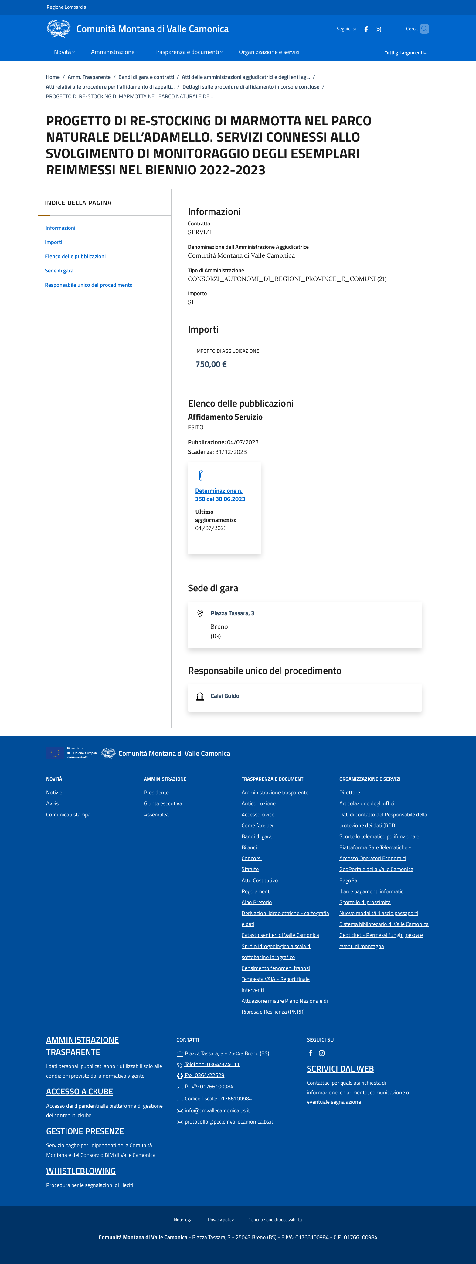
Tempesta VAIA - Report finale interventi (276, 984)
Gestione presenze (85, 1130)
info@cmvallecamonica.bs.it (213, 1110)
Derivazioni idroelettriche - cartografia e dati (285, 918)
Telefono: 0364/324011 (208, 1064)
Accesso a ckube (79, 1091)
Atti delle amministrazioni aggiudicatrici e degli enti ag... (246, 77)
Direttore (349, 792)
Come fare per (258, 825)
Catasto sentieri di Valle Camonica (280, 935)
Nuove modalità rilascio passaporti (378, 913)
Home (53, 77)
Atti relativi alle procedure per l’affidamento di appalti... (110, 87)
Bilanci (249, 847)
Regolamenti (256, 891)
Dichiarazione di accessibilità (274, 1219)
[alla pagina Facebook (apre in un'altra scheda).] (356, 28)
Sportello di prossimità (365, 902)
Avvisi (53, 803)
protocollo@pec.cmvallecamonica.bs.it (224, 1121)
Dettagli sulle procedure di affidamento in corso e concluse (250, 87)
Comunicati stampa (68, 814)
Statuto (250, 869)
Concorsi (252, 858)
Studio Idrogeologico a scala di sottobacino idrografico (276, 951)
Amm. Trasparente (89, 77)
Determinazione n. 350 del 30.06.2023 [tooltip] (220, 494)
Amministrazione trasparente (275, 792)
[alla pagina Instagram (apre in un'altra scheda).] (368, 28)
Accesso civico (258, 814)
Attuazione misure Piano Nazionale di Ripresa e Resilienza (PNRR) (285, 1006)
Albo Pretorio (285, 901)
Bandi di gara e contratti (146, 77)
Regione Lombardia (66, 7)
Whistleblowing (81, 1170)
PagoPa (376, 879)
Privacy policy (221, 1219)
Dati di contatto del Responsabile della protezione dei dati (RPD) (383, 820)
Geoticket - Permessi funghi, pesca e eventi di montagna (384, 940)
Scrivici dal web (340, 1068)
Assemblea (156, 814)
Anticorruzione (259, 803)
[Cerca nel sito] (422, 29)
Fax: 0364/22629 (200, 1075)
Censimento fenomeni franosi (276, 968)
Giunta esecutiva (163, 803)
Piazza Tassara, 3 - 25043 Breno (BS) (237, 1052)
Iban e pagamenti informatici (372, 891)
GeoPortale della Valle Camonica (384, 868)
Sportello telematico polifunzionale (379, 836)
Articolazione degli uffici (366, 803)
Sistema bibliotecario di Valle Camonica (384, 923)
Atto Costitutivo (287, 879)
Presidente (156, 792)
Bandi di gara (257, 836)
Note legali (184, 1219)
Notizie (54, 792)
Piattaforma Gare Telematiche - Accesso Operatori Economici (384, 852)
